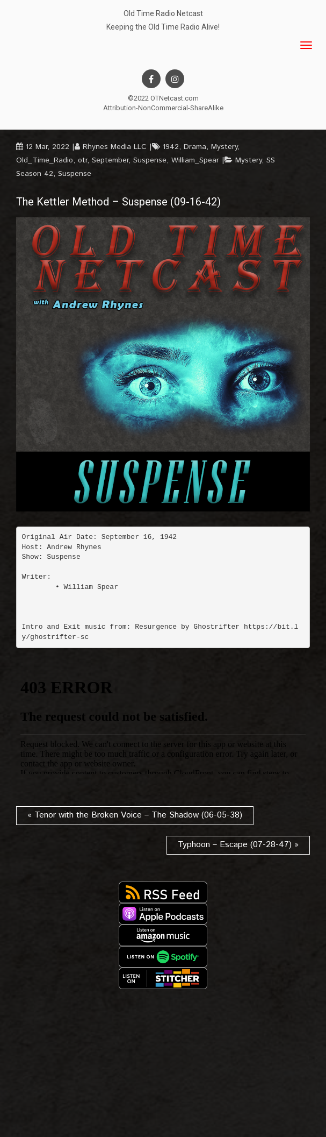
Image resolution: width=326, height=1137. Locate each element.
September (110, 160)
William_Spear (195, 160)
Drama (195, 146)
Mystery (224, 146)
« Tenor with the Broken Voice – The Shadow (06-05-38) (134, 815)
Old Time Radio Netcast (163, 13)
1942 (171, 146)
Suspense (149, 160)
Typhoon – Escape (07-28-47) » (238, 844)
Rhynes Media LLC (115, 146)
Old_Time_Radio (44, 160)
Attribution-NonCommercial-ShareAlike (163, 108)
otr (82, 160)
